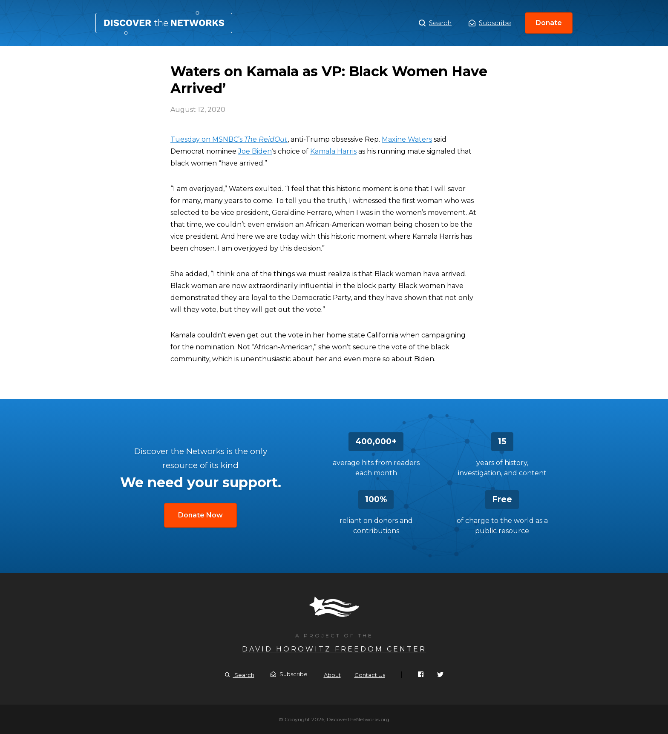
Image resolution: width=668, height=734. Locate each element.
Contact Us (369, 674)
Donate (549, 23)
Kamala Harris (333, 151)
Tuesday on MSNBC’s (229, 139)
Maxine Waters (407, 139)
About (332, 674)
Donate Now (200, 515)
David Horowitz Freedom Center (334, 649)
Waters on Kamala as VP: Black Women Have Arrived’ (163, 23)
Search (435, 23)
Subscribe (490, 23)
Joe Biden (255, 151)
